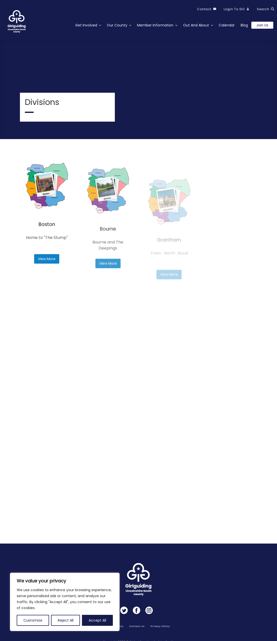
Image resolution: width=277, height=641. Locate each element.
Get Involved (86, 25)
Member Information (155, 25)
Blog (244, 25)
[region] (65, 602)
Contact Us (137, 626)
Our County (117, 25)
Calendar (227, 25)
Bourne (108, 246)
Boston (47, 233)
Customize (32, 620)
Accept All (97, 620)
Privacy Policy (160, 626)
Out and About (196, 25)
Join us (262, 25)
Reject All (65, 620)
